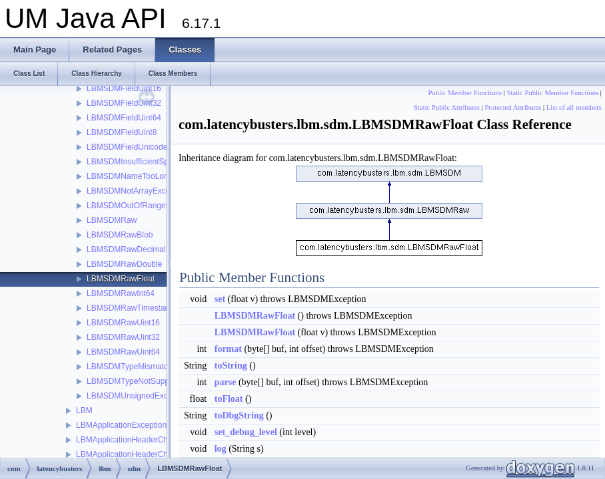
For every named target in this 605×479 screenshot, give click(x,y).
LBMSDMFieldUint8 (122, 132)
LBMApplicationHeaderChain (127, 439)
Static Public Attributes (447, 107)
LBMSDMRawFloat (121, 278)
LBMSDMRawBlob (120, 235)
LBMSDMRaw (112, 220)
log (221, 449)
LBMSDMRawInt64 (121, 293)
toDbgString (239, 415)
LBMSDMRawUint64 (123, 352)
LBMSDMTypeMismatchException (147, 366)
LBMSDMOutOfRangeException (144, 205)
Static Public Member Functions (553, 92)
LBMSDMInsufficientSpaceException (152, 161)
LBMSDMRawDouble (124, 264)
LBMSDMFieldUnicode (127, 147)
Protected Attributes (512, 107)
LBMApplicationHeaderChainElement (142, 454)
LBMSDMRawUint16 (123, 322)
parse (226, 382)
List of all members (574, 107)
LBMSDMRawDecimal (126, 249)
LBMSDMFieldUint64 (124, 117)
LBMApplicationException (121, 425)
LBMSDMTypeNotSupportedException (155, 381)
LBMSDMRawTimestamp (131, 308)
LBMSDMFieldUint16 (124, 88)
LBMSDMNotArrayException (137, 191)
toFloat (229, 399)
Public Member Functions (465, 92)
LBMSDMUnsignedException (138, 395)
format (228, 349)
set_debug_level (246, 432)
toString (231, 366)
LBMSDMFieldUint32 (124, 103)
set (220, 299)
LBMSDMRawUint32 (123, 337)
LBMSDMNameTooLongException (147, 176)
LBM (84, 410)
